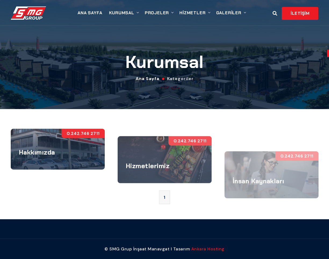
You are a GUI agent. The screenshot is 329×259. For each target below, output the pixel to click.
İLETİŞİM (300, 13)
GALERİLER (228, 13)
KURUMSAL (121, 13)
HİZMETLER (192, 13)
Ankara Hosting (208, 249)
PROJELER (157, 13)
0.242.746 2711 (83, 138)
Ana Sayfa (147, 78)
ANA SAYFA (90, 13)
